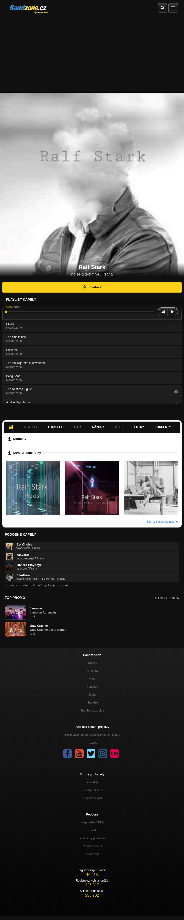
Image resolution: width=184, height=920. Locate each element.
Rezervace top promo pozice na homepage (92, 734)
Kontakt (93, 830)
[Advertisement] (92, 52)
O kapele (55, 427)
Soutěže (92, 702)
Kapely (92, 663)
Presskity (92, 782)
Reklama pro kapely (166, 598)
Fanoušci (92, 686)
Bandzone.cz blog (92, 710)
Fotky (139, 427)
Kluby (92, 694)
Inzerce (92, 742)
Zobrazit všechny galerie (162, 521)
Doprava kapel (92, 798)
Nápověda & (92, 822)
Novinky (31, 427)
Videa (119, 427)
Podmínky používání (93, 838)
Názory (98, 427)
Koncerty (163, 427)
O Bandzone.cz (92, 846)
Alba (77, 427)
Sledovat (92, 287)
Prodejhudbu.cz (93, 790)
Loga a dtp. (92, 854)
